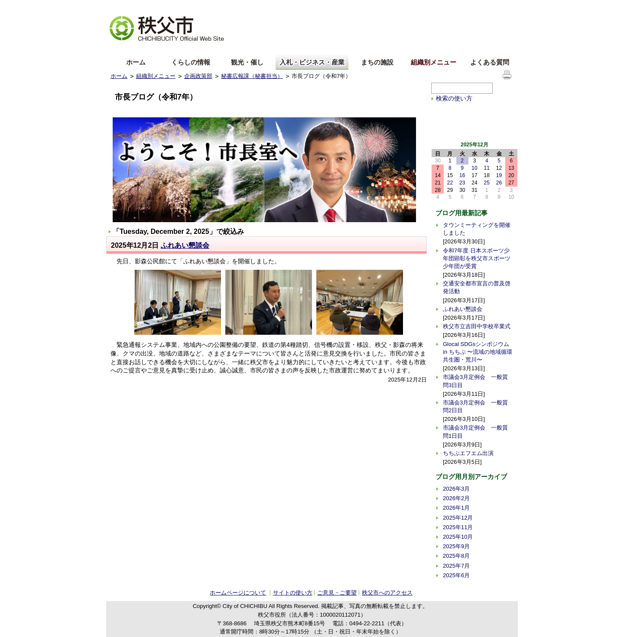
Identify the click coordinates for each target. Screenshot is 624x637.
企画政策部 (198, 76)
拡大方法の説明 (178, 6)
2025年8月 (456, 556)
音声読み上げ (407, 6)
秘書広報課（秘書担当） (252, 76)
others (208, 49)
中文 (149, 49)
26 (499, 183)
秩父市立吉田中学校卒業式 (476, 326)
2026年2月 (456, 498)
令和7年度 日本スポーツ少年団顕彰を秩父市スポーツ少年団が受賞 (476, 258)
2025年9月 (456, 546)
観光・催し (247, 62)
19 (499, 175)
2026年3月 (456, 488)
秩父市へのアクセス (387, 592)
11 (487, 168)
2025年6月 (456, 575)
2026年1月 (456, 507)
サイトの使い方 (492, 6)
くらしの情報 (190, 62)
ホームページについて (238, 592)
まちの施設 (377, 62)
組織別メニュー (433, 62)
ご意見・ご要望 (337, 592)
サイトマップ (448, 6)
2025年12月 (458, 517)
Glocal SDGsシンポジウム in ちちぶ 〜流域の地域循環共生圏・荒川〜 (477, 352)
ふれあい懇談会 (185, 245)
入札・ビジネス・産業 (312, 62)
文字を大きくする (131, 6)
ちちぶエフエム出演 (468, 453)
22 (450, 183)
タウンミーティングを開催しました (476, 229)
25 (487, 183)
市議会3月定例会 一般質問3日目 (475, 381)
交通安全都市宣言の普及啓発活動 (476, 287)
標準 (246, 6)
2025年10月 (458, 537)
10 (474, 168)
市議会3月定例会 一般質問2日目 (475, 406)
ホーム (136, 62)
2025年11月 (458, 527)
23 (462, 183)
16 (462, 175)
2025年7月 (456, 566)
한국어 (179, 49)
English (120, 49)
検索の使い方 (454, 98)
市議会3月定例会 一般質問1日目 (475, 431)
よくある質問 (489, 62)
